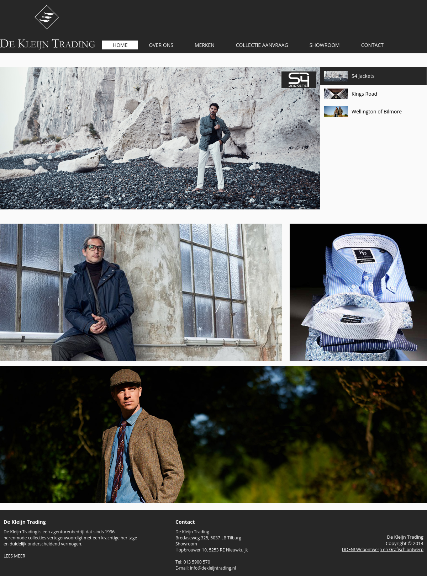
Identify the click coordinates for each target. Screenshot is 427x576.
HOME (120, 45)
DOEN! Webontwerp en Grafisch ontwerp (382, 549)
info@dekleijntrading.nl (213, 568)
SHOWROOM (325, 45)
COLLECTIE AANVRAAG (262, 45)
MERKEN (205, 45)
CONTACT (372, 45)
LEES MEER (14, 556)
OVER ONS (161, 45)
